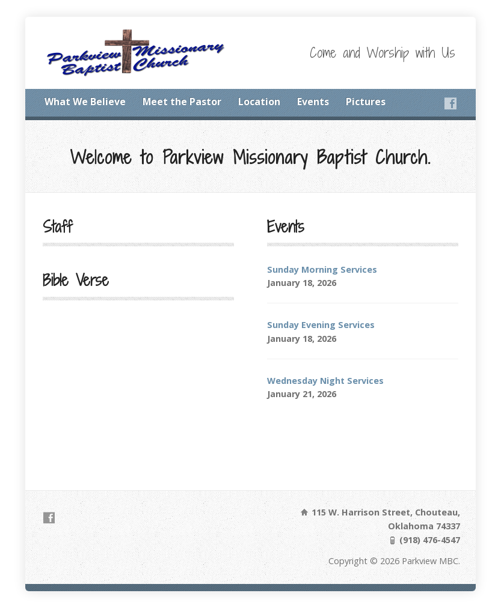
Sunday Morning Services (322, 269)
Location (259, 101)
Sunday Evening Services (321, 324)
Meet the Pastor (182, 101)
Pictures (366, 101)
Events (313, 101)
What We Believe (85, 101)
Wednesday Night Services (325, 380)
